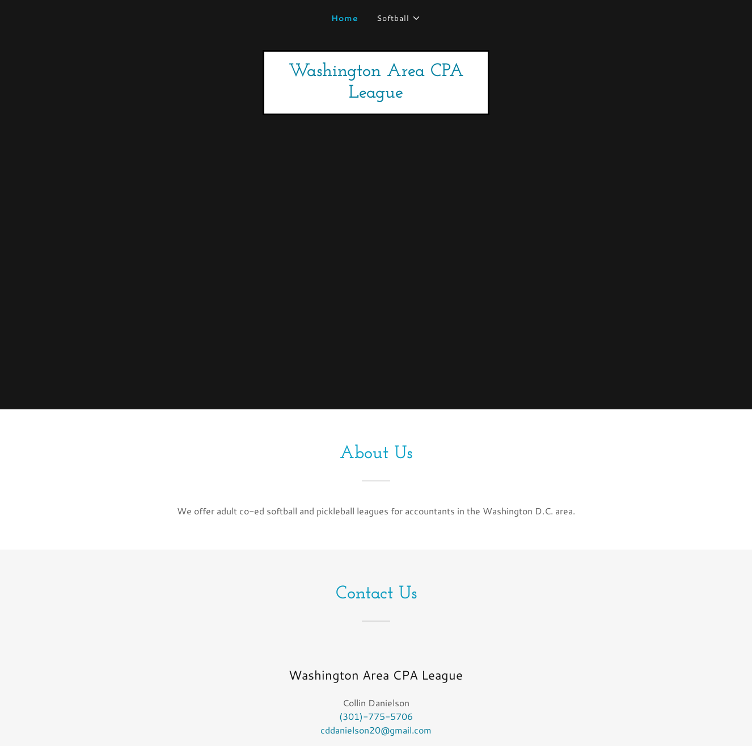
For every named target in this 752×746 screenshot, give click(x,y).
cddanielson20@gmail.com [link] (376, 729)
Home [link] (344, 18)
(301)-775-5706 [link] (376, 716)
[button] (399, 18)
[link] (376, 93)
